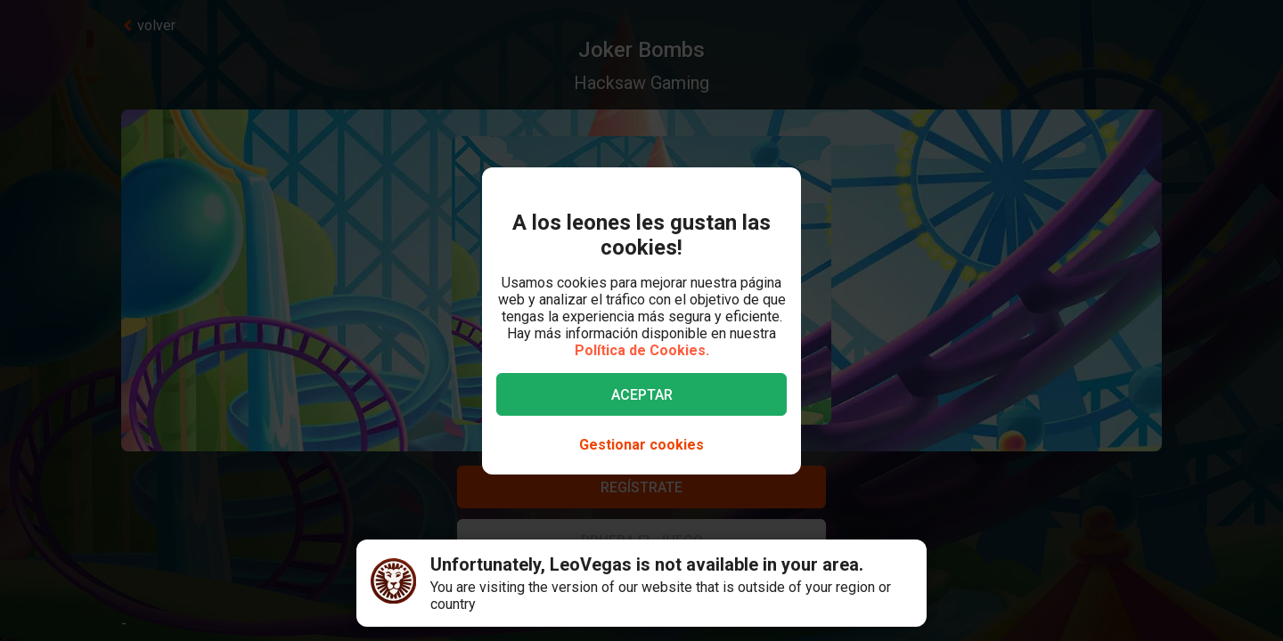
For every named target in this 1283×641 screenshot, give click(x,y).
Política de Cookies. (642, 350)
